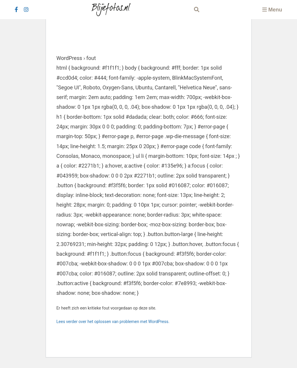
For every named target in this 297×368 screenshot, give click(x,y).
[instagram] (26, 9)
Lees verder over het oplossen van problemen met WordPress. (113, 321)
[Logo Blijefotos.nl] (111, 9)
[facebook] (16, 9)
